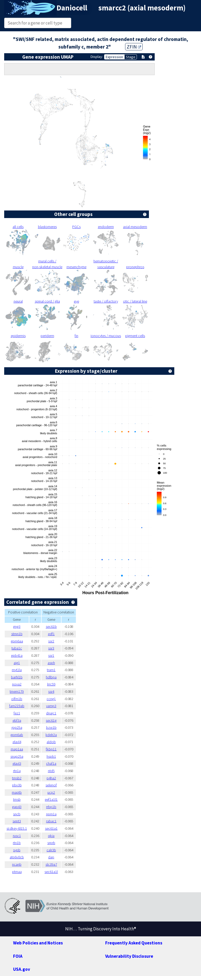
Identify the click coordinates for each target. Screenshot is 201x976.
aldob (51, 741)
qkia (51, 835)
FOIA (18, 956)
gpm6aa (17, 641)
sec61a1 (51, 828)
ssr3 (51, 648)
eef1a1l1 (51, 799)
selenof (51, 785)
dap (51, 857)
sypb (16, 850)
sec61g (51, 720)
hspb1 (51, 756)
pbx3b (17, 785)
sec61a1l (51, 871)
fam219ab (16, 705)
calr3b (51, 850)
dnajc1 (51, 713)
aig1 (17, 662)
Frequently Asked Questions (133, 943)
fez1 (17, 713)
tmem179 (17, 691)
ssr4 (51, 691)
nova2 (16, 684)
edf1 (51, 633)
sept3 (17, 821)
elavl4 (17, 741)
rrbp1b (51, 806)
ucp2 (51, 792)
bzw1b (51, 727)
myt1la (17, 669)
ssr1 (51, 655)
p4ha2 (51, 778)
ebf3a (17, 720)
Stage (130, 57)
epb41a (17, 655)
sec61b (51, 626)
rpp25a (17, 727)
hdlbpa (51, 677)
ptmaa (17, 871)
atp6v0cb (17, 857)
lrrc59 (51, 684)
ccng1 (51, 698)
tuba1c (17, 648)
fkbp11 (51, 749)
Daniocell (72, 8)
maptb (17, 792)
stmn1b (17, 633)
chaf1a (51, 763)
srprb (51, 842)
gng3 (16, 626)
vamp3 (51, 705)
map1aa (17, 749)
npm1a (51, 814)
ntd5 (51, 770)
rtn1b (17, 842)
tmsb (17, 799)
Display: (97, 56)
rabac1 (51, 821)
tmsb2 (16, 778)
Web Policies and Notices (38, 943)
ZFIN (134, 47)
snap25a (16, 756)
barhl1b (17, 677)
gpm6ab (16, 734)
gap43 (16, 806)
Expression (114, 57)
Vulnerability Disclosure (129, 956)
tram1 (51, 669)
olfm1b (16, 698)
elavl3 (17, 763)
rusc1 (17, 835)
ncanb (16, 864)
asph (51, 662)
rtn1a (17, 770)
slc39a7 (51, 864)
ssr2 (51, 641)
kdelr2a (51, 734)
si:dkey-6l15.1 (17, 828)
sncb (16, 814)
